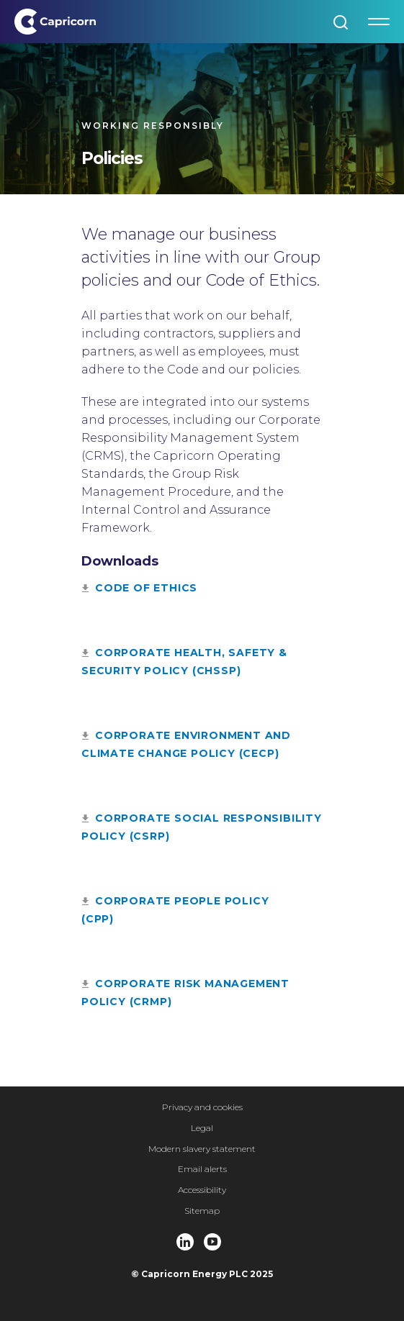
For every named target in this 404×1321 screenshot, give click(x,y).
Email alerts (202, 1168)
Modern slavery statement (202, 1148)
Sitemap (202, 1210)
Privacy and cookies (202, 1107)
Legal (202, 1127)
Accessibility (202, 1189)
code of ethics (146, 587)
